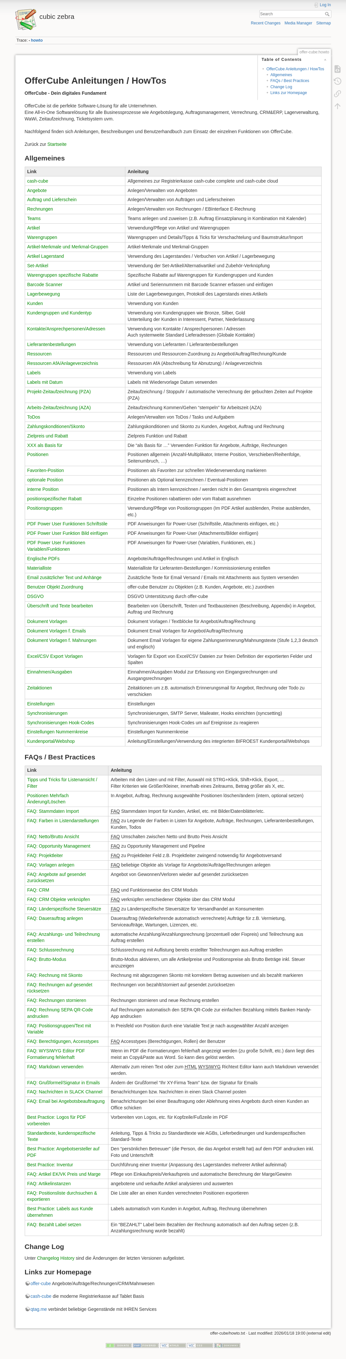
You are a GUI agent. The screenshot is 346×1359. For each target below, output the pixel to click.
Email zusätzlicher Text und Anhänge (64, 577)
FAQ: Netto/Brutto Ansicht (53, 836)
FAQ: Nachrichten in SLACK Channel (65, 1091)
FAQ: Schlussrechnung (50, 949)
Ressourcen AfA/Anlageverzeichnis (62, 363)
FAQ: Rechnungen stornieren (56, 1000)
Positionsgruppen (44, 508)
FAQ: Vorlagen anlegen (51, 864)
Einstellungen (41, 703)
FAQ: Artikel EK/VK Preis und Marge (64, 1174)
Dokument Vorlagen (47, 621)
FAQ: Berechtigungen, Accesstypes (63, 1041)
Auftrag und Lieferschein (52, 199)
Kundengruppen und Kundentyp (59, 312)
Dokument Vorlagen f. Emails (56, 630)
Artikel (33, 227)
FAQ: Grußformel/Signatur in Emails (63, 1082)
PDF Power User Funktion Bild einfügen (67, 533)
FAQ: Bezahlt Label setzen (54, 1224)
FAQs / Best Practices (289, 80)
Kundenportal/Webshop (51, 741)
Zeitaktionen (39, 687)
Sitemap (323, 23)
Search (328, 14)
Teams (34, 218)
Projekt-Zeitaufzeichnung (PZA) (59, 391)
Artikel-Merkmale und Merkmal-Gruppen (67, 246)
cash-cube (37, 181)
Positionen (37, 454)
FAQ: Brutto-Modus (46, 959)
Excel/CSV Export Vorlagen (55, 656)
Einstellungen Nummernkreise (57, 731)
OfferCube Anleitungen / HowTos (295, 69)
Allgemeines (281, 75)
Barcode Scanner (44, 284)
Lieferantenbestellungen (51, 344)
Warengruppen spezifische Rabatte (62, 275)
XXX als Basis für (44, 445)
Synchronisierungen (47, 713)
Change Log (281, 87)
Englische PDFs (43, 558)
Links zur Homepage (288, 92)
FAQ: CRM (38, 890)
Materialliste (39, 568)
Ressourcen (39, 353)
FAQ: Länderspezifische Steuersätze (64, 908)
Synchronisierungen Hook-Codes (60, 722)
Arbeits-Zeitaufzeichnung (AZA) (59, 407)
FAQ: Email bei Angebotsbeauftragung (66, 1101)
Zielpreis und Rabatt (47, 435)
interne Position (43, 489)
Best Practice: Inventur (50, 1164)
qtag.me (39, 1309)
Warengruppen (42, 237)
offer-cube (41, 1283)
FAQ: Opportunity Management (58, 846)
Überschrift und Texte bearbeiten (60, 605)
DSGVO (35, 596)
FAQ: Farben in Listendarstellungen (63, 820)
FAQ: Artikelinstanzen (49, 1183)
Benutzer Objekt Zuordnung (55, 586)
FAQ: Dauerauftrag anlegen (55, 918)
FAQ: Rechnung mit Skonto (55, 975)
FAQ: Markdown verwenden (55, 1066)
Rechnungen (40, 209)
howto (37, 40)
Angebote (37, 190)
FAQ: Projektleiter (45, 855)
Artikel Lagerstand (45, 256)
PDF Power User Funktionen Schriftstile (67, 523)
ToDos (33, 417)
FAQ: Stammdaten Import (53, 811)
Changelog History (56, 1258)
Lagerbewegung (43, 294)
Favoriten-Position (45, 470)
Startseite (57, 144)
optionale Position (45, 479)
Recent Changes (266, 23)
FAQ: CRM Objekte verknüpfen (58, 899)
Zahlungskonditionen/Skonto (56, 426)
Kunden (35, 303)
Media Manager (298, 23)
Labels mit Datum (45, 382)
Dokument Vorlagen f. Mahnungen (61, 640)
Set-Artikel (37, 265)
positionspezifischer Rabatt (54, 498)
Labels (34, 372)
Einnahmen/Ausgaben (49, 671)
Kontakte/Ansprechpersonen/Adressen (66, 328)
